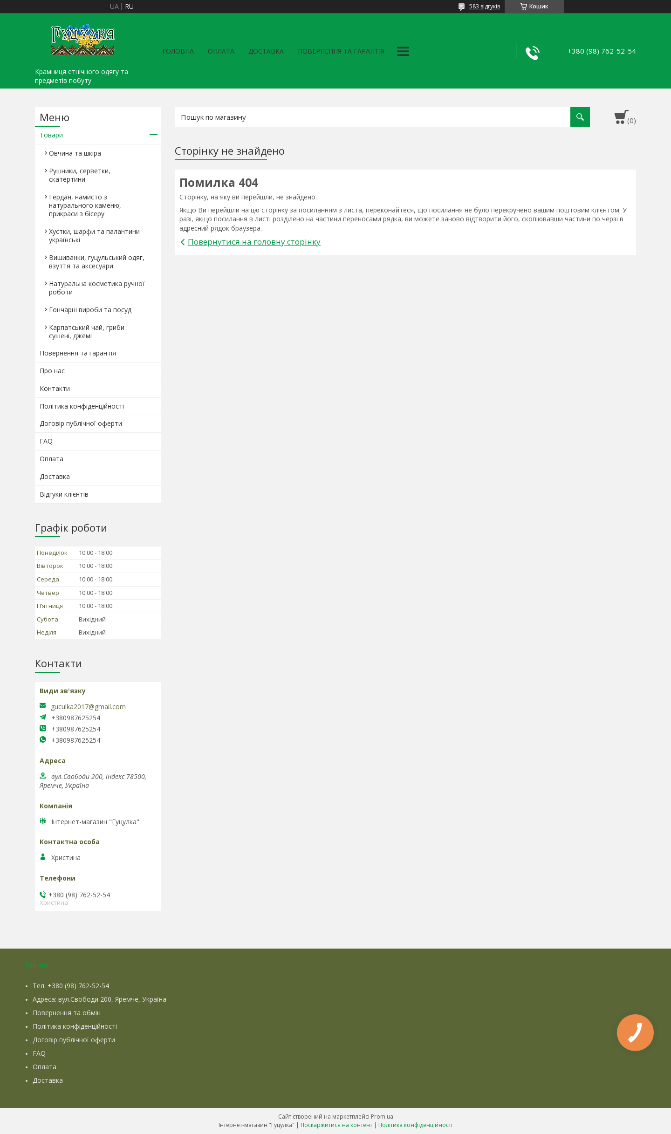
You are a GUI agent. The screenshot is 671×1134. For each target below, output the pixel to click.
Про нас (52, 370)
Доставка (266, 51)
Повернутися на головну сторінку (254, 241)
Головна (178, 51)
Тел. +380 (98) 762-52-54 (71, 985)
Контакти (55, 388)
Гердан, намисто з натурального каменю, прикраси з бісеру (85, 205)
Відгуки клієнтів (64, 494)
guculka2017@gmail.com (88, 707)
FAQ (46, 441)
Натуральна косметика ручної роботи (96, 287)
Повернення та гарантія (341, 51)
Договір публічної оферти (81, 423)
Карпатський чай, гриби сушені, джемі (86, 331)
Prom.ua (382, 1116)
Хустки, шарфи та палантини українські (94, 235)
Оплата (221, 51)
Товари (51, 134)
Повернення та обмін (67, 1012)
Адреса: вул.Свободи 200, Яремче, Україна (99, 999)
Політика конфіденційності (82, 406)
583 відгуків (484, 6)
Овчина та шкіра (75, 153)
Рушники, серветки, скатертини (79, 175)
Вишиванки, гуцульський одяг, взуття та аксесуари (96, 261)
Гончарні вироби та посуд (90, 309)
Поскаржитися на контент (336, 1125)
